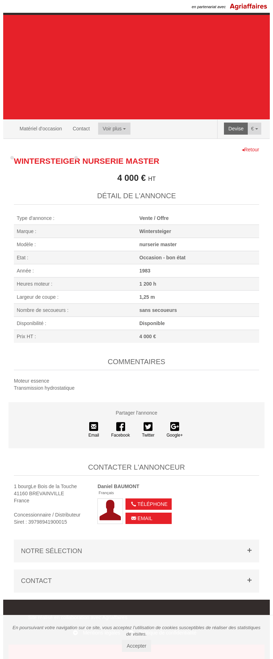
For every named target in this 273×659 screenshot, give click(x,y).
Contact (81, 128)
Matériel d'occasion (41, 128)
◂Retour (250, 149)
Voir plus (114, 128)
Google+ (175, 429)
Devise (236, 128)
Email (94, 429)
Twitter (148, 429)
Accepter (136, 646)
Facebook (120, 429)
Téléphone (149, 504)
